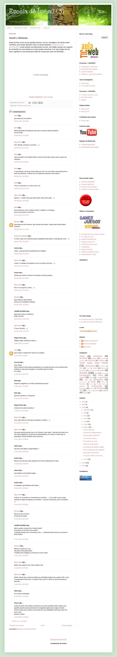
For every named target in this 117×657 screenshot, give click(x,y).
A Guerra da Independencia (92, 432)
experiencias (93, 370)
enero (86, 459)
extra (102, 370)
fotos (96, 373)
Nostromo (83, 384)
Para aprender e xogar (88, 254)
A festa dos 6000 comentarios (93, 455)
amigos (94, 358)
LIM (98, 377)
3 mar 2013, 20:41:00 (21, 519)
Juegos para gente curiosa (90, 252)
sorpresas (100, 388)
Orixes (91, 384)
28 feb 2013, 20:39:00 (21, 162)
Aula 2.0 (46, 28)
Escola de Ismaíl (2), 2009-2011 (91, 322)
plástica (82, 386)
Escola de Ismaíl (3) (36, 11)
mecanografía (83, 382)
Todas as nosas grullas (90, 444)
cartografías (91, 360)
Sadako (92, 388)
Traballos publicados (88, 144)
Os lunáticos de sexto (90, 441)
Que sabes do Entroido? (91, 453)
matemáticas (98, 380)
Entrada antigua (67, 625)
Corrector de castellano (89, 187)
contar (95, 368)
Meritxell (17, 221)
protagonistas (96, 386)
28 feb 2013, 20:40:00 (21, 176)
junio (85, 415)
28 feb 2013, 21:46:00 (21, 290)
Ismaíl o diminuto (88, 430)
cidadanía (103, 366)
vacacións (89, 390)
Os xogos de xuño (87, 237)
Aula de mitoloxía (87, 71)
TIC (81, 390)
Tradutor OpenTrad (87, 184)
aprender (103, 358)
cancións (82, 360)
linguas (105, 377)
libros (91, 377)
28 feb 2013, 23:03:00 (21, 343)
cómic (88, 368)
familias (19, 105)
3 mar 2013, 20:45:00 (21, 539)
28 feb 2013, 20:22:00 (21, 121)
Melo (16, 115)
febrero (86, 427)
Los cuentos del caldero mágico (93, 447)
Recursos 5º (85, 109)
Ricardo (17, 297)
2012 (84, 463)
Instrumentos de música (89, 244)
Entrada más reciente (17, 625)
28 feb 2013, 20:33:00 (21, 135)
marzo (86, 424)
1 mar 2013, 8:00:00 (20, 356)
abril (85, 421)
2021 (84, 402)
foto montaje (48, 97)
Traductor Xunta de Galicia (90, 189)
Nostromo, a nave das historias (91, 74)
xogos (85, 393)
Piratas (83, 100)
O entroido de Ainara (90, 438)
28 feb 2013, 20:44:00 (21, 215)
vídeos (105, 390)
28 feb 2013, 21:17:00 (21, 229)
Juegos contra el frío (88, 242)
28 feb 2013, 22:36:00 (21, 304)
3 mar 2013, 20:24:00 (21, 488)
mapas (86, 379)
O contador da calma (88, 86)
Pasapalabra (85, 247)
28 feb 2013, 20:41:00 (21, 188)
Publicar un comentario (19, 621)
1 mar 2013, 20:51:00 (21, 374)
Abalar (82, 356)
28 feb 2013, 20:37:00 (21, 148)
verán (97, 390)
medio (93, 382)
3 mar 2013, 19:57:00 (21, 476)
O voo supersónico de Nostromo (93, 450)
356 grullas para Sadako (89, 69)
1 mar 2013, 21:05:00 (21, 398)
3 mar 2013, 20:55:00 (21, 568)
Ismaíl (24, 105)
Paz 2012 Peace (86, 97)
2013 (84, 407)
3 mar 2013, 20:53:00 (21, 555)
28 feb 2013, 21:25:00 (21, 241)
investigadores (85, 375)
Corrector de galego (87, 182)
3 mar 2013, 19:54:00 (21, 464)
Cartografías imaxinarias (89, 66)
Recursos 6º (85, 111)
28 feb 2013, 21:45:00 (21, 278)
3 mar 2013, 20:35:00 (21, 504)
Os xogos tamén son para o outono (92, 234)
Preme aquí (85, 83)
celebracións (90, 366)
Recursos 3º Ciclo (20, 28)
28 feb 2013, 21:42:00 (21, 266)
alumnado (83, 358)
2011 (84, 466)
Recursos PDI (35, 28)
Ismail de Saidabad (20, 236)
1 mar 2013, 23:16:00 (21, 410)
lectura (29, 105)
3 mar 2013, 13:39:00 (21, 439)
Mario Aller (18, 142)
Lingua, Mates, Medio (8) (91, 435)
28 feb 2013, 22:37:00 (21, 319)
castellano (101, 360)
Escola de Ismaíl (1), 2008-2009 (91, 319)
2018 (84, 404)
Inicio (9, 28)
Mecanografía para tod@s (89, 147)
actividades (97, 356)
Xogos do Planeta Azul (88, 239)
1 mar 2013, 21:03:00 (21, 386)
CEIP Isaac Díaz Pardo (94, 363)
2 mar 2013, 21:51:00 (21, 423)
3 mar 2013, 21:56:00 (21, 617)
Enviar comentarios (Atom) (27, 629)
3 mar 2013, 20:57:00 (21, 584)
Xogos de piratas (86, 249)
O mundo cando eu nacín (89, 95)
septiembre (87, 410)
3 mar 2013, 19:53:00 (21, 451)
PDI (97, 384)
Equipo (103, 368)
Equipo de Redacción (91, 341)
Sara (15, 350)
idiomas (104, 373)
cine (81, 368)
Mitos (103, 382)
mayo (86, 418)
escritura (82, 370)
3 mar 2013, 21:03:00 (21, 596)
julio (85, 413)
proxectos (83, 388)
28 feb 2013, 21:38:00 (21, 254)
